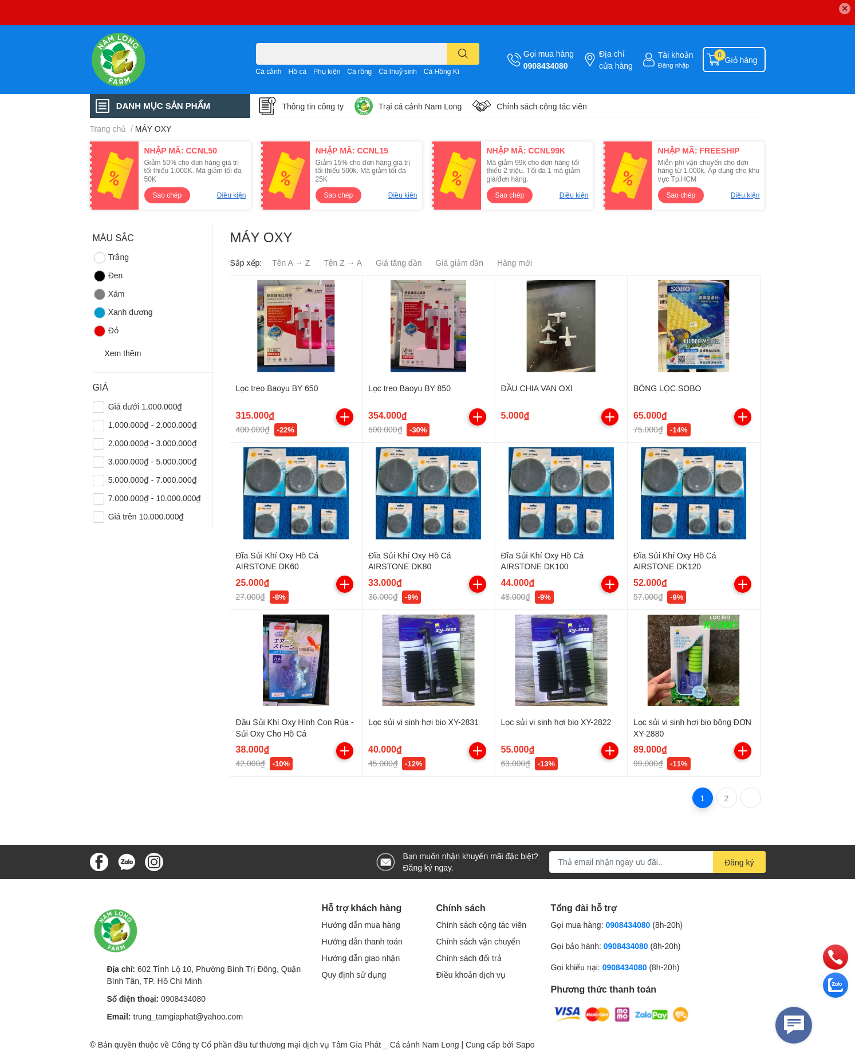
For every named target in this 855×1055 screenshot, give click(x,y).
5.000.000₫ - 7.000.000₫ (152, 480)
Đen (108, 276)
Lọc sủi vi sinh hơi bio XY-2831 (423, 722)
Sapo (525, 1044)
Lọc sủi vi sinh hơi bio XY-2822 (556, 722)
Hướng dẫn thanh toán (362, 941)
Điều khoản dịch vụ (471, 974)
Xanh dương (123, 313)
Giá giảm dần (459, 262)
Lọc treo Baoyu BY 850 (409, 388)
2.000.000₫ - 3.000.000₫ (152, 443)
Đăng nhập (673, 65)
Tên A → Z (291, 262)
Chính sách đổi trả (469, 958)
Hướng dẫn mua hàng (361, 925)
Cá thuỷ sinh (398, 71)
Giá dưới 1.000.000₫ (145, 406)
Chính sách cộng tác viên (481, 925)
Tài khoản (676, 55)
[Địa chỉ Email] (657, 862)
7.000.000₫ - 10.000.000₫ (155, 498)
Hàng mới (514, 262)
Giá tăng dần (398, 262)
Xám (109, 294)
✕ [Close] (844, 8)
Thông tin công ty (313, 106)
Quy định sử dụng (354, 974)
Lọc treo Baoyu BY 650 (277, 388)
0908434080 (545, 65)
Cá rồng (359, 71)
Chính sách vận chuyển (478, 941)
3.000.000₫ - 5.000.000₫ (152, 461)
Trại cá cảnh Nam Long (420, 106)
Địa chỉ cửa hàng (616, 59)
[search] (463, 54)
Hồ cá (297, 71)
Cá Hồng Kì (441, 71)
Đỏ (106, 331)
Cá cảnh (269, 71)
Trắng (111, 258)
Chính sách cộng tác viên (541, 106)
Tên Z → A (343, 262)
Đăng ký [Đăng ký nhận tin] (739, 862)
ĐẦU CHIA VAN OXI (537, 388)
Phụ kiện (326, 71)
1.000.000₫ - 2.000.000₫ (152, 425)
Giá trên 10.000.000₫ (146, 516)
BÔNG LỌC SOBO (667, 388)
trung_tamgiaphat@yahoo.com (188, 1016)
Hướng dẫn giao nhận (361, 958)
